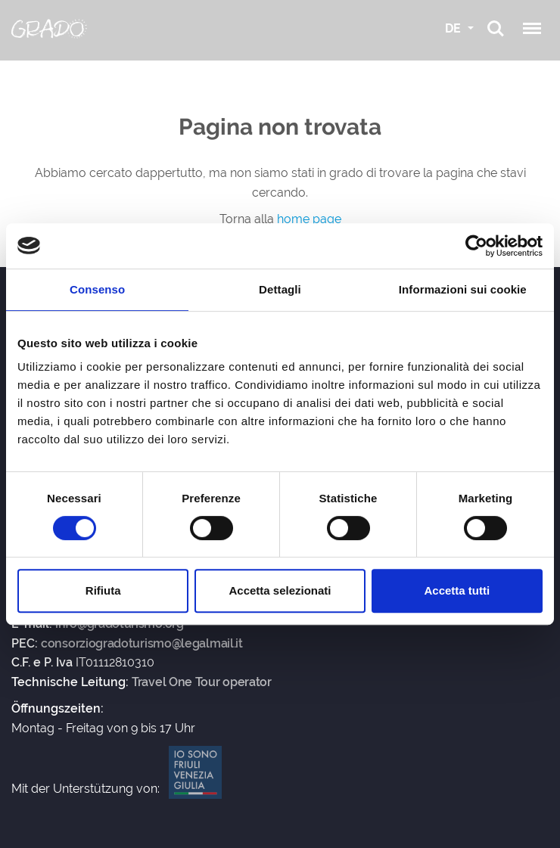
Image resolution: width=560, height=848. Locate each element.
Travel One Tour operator (202, 682)
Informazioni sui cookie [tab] (463, 289)
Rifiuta (103, 590)
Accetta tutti (457, 590)
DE (454, 28)
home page (309, 219)
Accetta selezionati (280, 590)
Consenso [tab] (97, 289)
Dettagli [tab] (280, 289)
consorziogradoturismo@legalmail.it (142, 644)
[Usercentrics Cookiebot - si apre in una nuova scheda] (476, 246)
